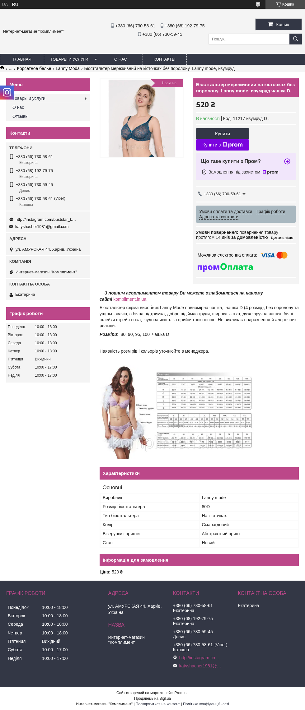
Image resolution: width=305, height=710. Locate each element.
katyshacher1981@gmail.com (41, 226)
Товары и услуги (69, 59)
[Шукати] (295, 39)
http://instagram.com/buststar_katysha (47, 219)
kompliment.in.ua (129, 299)
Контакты (164, 59)
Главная (22, 59)
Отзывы (20, 116)
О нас (120, 59)
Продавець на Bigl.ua (152, 698)
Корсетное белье (34, 68)
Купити (222, 133)
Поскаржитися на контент (158, 704)
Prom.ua (182, 693)
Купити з (222, 145)
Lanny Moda (68, 68)
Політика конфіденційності (206, 704)
